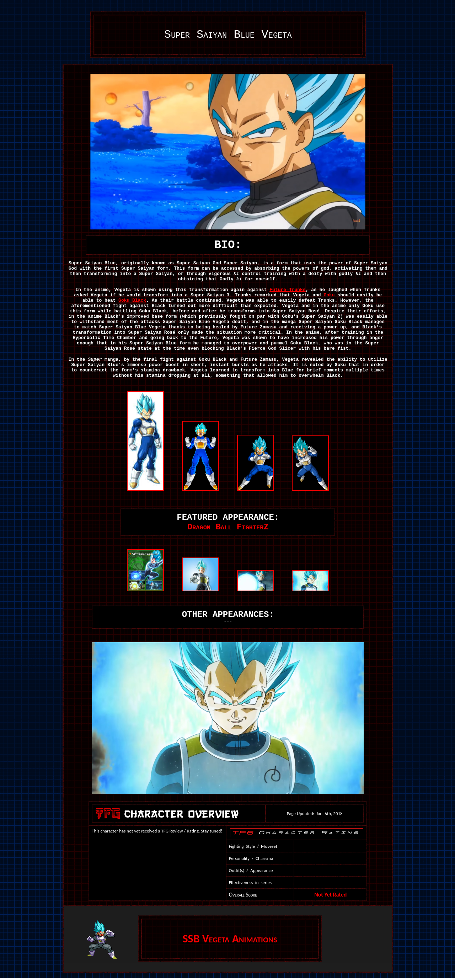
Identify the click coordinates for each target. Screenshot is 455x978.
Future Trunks (287, 289)
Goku (328, 295)
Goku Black (132, 300)
